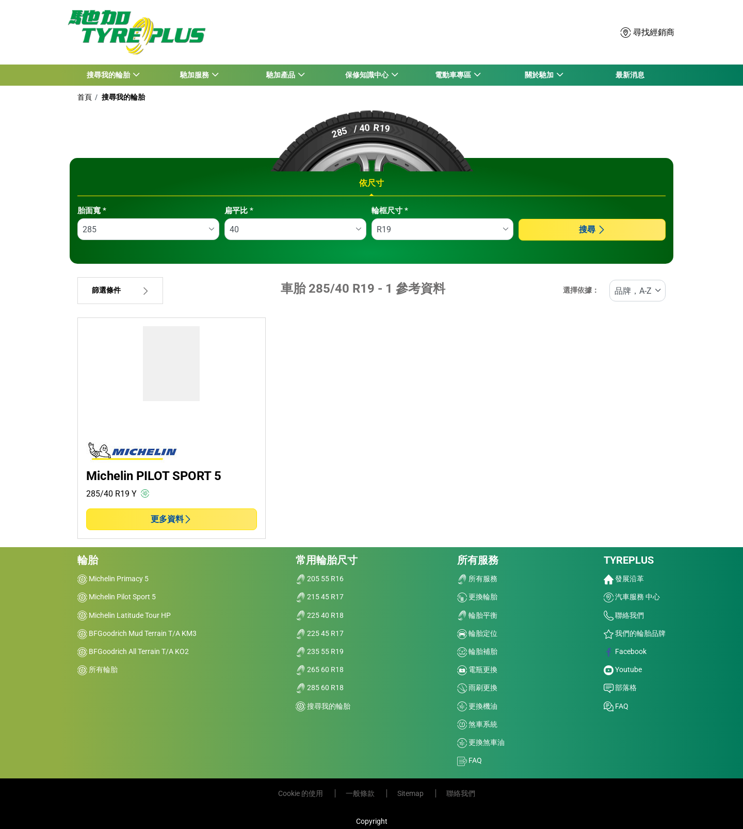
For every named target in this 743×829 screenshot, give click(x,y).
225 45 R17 (320, 633)
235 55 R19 (320, 651)
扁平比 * (238, 210)
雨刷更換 (477, 687)
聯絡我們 (624, 615)
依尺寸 (371, 183)
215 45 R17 (320, 597)
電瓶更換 (477, 669)
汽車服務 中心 (632, 597)
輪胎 (87, 560)
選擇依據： (581, 290)
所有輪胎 (97, 669)
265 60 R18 (320, 669)
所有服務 (477, 560)
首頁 (84, 97)
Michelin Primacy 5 (113, 579)
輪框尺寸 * (390, 210)
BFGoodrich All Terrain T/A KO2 (133, 651)
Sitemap (411, 793)
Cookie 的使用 (301, 793)
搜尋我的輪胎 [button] (108, 75)
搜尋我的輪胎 (122, 97)
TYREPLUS (629, 560)
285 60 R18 (320, 687)
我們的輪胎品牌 (635, 633)
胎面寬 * (91, 210)
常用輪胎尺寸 (327, 560)
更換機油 (477, 706)
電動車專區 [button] (453, 75)
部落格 (620, 687)
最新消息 (630, 75)
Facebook (625, 651)
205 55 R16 (320, 579)
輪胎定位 (477, 633)
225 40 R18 (320, 615)
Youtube (623, 669)
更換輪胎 (477, 597)
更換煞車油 (481, 742)
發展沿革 (624, 579)
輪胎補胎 (477, 651)
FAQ (469, 760)
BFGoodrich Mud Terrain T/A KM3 (137, 633)
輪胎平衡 (477, 615)
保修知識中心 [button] (367, 75)
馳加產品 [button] (281, 75)
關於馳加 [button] (539, 75)
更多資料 (171, 519)
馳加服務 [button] (194, 75)
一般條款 (361, 793)
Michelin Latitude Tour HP (124, 615)
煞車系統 (477, 724)
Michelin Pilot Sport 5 (116, 597)
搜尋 (592, 229)
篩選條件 (120, 290)
